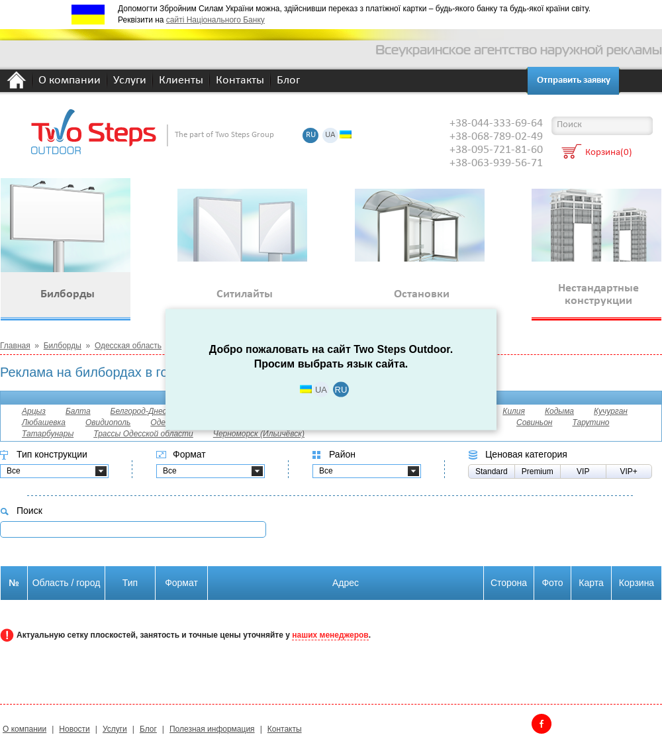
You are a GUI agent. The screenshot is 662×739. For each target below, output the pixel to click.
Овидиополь (107, 422)
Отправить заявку (573, 80)
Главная (15, 345)
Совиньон (534, 422)
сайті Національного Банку (215, 20)
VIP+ (629, 471)
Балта (78, 411)
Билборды (62, 345)
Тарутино (590, 422)
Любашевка (44, 422)
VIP (583, 471)
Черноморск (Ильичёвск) (259, 433)
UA (330, 135)
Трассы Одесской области (143, 433)
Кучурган (611, 411)
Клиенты (181, 81)
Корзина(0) (608, 153)
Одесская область (128, 345)
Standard (491, 471)
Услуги (129, 81)
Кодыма (559, 411)
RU (311, 135)
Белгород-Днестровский (157, 411)
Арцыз (34, 411)
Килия (513, 411)
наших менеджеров (330, 635)
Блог (288, 81)
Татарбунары (47, 433)
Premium (537, 471)
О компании (69, 81)
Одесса (163, 422)
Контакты (240, 81)
